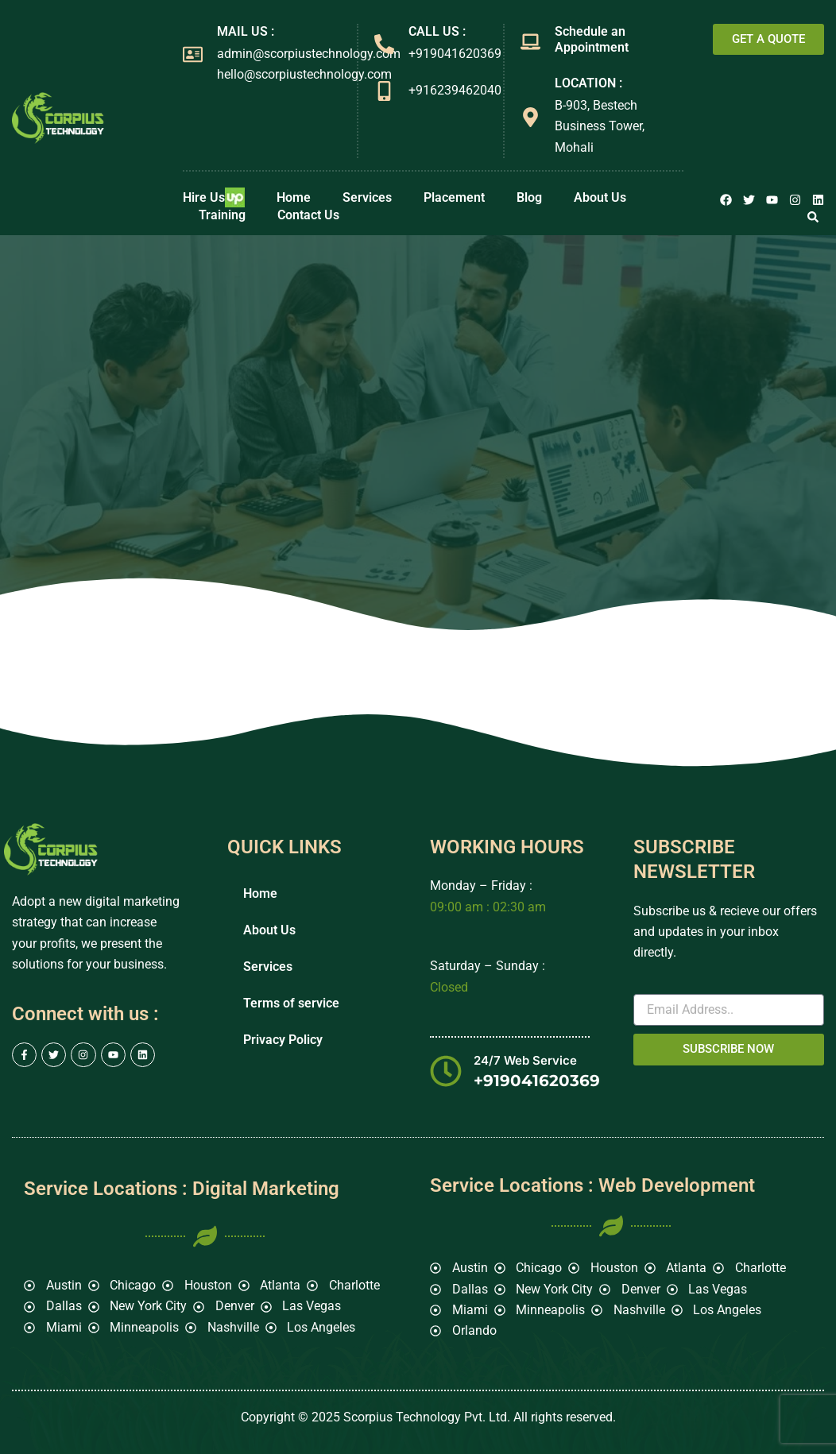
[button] (813, 217)
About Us (600, 197)
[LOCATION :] (530, 117)
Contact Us (308, 214)
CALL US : (437, 31)
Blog (529, 197)
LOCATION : (588, 83)
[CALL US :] (384, 44)
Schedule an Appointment (592, 39)
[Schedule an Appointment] (530, 42)
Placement (454, 197)
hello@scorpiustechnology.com (304, 74)
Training (222, 214)
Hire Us (214, 197)
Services (367, 197)
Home (294, 197)
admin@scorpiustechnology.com (309, 53)
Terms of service (291, 1003)
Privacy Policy (283, 1039)
